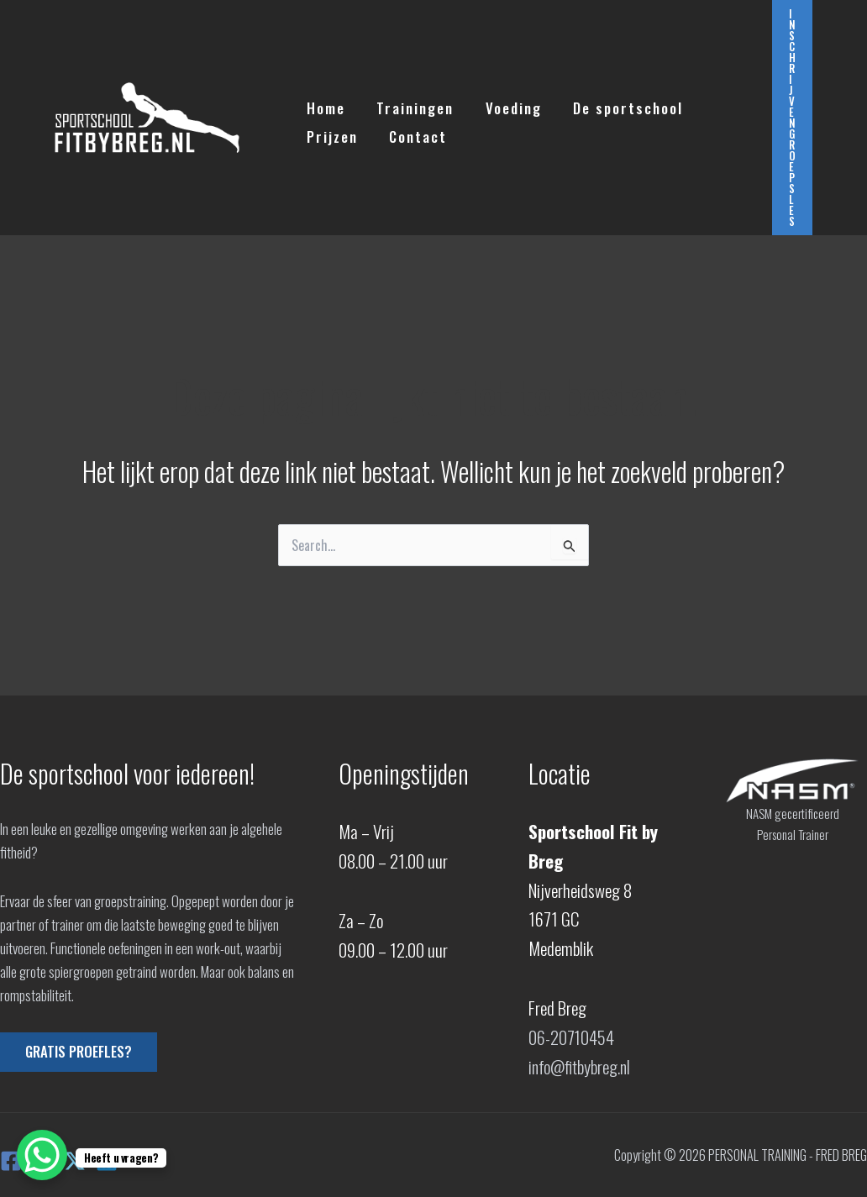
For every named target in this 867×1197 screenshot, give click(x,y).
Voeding (506, 103)
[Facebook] (11, 1161)
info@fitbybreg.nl (580, 1066)
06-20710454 (571, 1037)
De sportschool (618, 103)
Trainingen (410, 103)
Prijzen (330, 132)
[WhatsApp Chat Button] (42, 1155)
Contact (414, 132)
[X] (75, 1161)
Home (324, 103)
